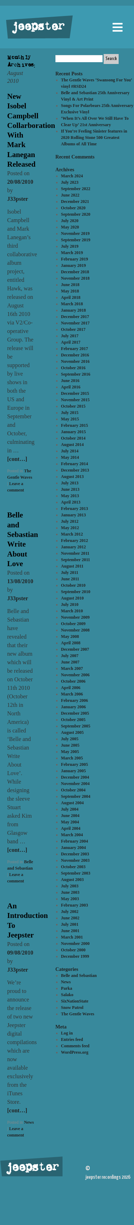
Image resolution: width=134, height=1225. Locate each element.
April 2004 (70, 828)
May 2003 (70, 898)
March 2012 (72, 534)
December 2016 (75, 355)
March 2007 (72, 668)
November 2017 (75, 323)
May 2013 (70, 495)
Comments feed (75, 1045)
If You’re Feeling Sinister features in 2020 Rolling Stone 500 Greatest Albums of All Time (94, 137)
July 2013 (70, 482)
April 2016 (70, 387)
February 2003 (74, 905)
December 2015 (75, 393)
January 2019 (73, 265)
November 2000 (75, 943)
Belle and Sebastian (79, 975)
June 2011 (70, 578)
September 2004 (75, 796)
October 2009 (73, 623)
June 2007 (70, 662)
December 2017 (75, 316)
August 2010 (72, 598)
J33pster (17, 199)
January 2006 (73, 706)
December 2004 (75, 777)
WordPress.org (75, 1052)
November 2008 (75, 630)
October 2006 (73, 681)
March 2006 (72, 694)
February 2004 (74, 841)
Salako (67, 994)
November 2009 (75, 617)
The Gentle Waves (77, 1013)
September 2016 (75, 374)
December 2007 (75, 649)
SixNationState (75, 1001)
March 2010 (72, 610)
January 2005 (73, 770)
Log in (67, 1033)
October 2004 (73, 790)
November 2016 (75, 361)
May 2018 (70, 291)
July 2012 (70, 521)
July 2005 (70, 738)
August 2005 (72, 732)
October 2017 (73, 329)
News (29, 1122)
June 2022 (70, 195)
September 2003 (75, 873)
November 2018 (75, 278)
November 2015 (75, 399)
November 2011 (75, 553)
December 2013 (75, 470)
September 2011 (75, 559)
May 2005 (70, 751)
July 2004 (70, 809)
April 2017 (70, 342)
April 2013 (70, 502)
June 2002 (70, 917)
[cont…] (17, 459)
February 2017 (74, 348)
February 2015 (74, 425)
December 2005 (75, 713)
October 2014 (73, 438)
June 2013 (70, 489)
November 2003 (75, 860)
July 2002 (70, 911)
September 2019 (75, 239)
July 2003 (70, 885)
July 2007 (70, 655)
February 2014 (74, 463)
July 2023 (70, 182)
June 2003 (70, 892)
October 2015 (73, 406)
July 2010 (70, 604)
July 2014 (70, 450)
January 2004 (73, 847)
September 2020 (75, 214)
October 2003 (73, 866)
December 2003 (75, 853)
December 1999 (75, 956)
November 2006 (75, 674)
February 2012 (74, 540)
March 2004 (72, 834)
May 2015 (70, 419)
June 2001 (70, 930)
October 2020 (73, 207)
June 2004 (70, 815)
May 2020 (70, 227)
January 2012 (73, 546)
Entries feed (72, 1039)
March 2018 (72, 303)
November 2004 (75, 783)
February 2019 (74, 259)
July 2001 (70, 924)
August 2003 (72, 879)
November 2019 (75, 233)
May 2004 (70, 822)
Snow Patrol (72, 1007)
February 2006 (74, 700)
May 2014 (70, 457)
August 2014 (72, 444)
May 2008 (70, 636)
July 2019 (70, 246)
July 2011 (69, 572)
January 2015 (73, 431)
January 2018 (73, 310)
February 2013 (74, 508)
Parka (66, 988)
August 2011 (72, 566)
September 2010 (75, 591)
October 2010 (73, 585)
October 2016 (73, 367)
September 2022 (75, 188)
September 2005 (75, 726)
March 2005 (72, 758)
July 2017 (70, 335)
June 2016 (70, 380)
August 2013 (72, 476)
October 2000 (73, 949)
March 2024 (72, 175)
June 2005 (70, 745)
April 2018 (70, 297)
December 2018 (75, 271)
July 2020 (70, 220)
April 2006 (70, 687)
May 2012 (70, 527)
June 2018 (70, 284)
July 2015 (70, 412)
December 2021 (75, 201)
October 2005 (73, 719)
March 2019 (72, 252)
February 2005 (74, 764)
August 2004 (72, 802)
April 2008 (70, 642)
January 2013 (73, 514)
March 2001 (72, 937)
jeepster (37, 27)
